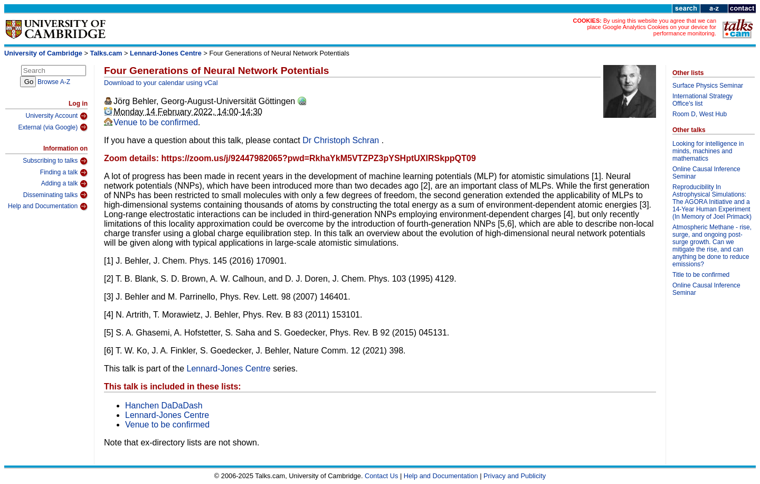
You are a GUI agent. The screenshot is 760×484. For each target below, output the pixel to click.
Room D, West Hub (699, 114)
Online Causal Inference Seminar (706, 172)
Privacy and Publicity (514, 476)
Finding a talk (64, 173)
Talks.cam (106, 53)
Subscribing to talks (55, 161)
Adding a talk (64, 184)
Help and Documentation (48, 206)
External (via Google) (53, 127)
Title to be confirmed (700, 274)
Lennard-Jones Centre (166, 53)
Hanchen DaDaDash (164, 405)
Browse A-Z (53, 82)
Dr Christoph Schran (341, 140)
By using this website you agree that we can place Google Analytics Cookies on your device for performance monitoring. (651, 26)
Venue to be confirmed (155, 122)
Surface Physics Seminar (707, 85)
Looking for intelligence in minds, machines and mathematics (708, 151)
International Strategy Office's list (702, 99)
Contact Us (381, 476)
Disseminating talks (55, 195)
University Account (56, 116)
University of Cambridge (43, 53)
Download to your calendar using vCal (161, 83)
